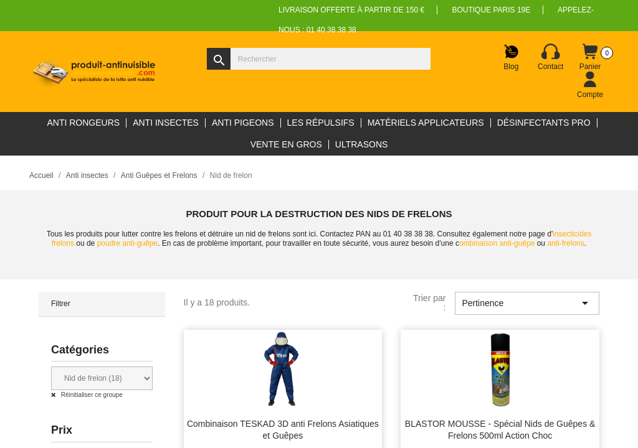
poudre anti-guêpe (127, 243)
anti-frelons (565, 243)
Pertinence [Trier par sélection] (527, 303)
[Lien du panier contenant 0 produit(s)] (590, 57)
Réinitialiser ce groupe (91, 394)
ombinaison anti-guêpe (497, 243)
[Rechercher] (319, 59)
